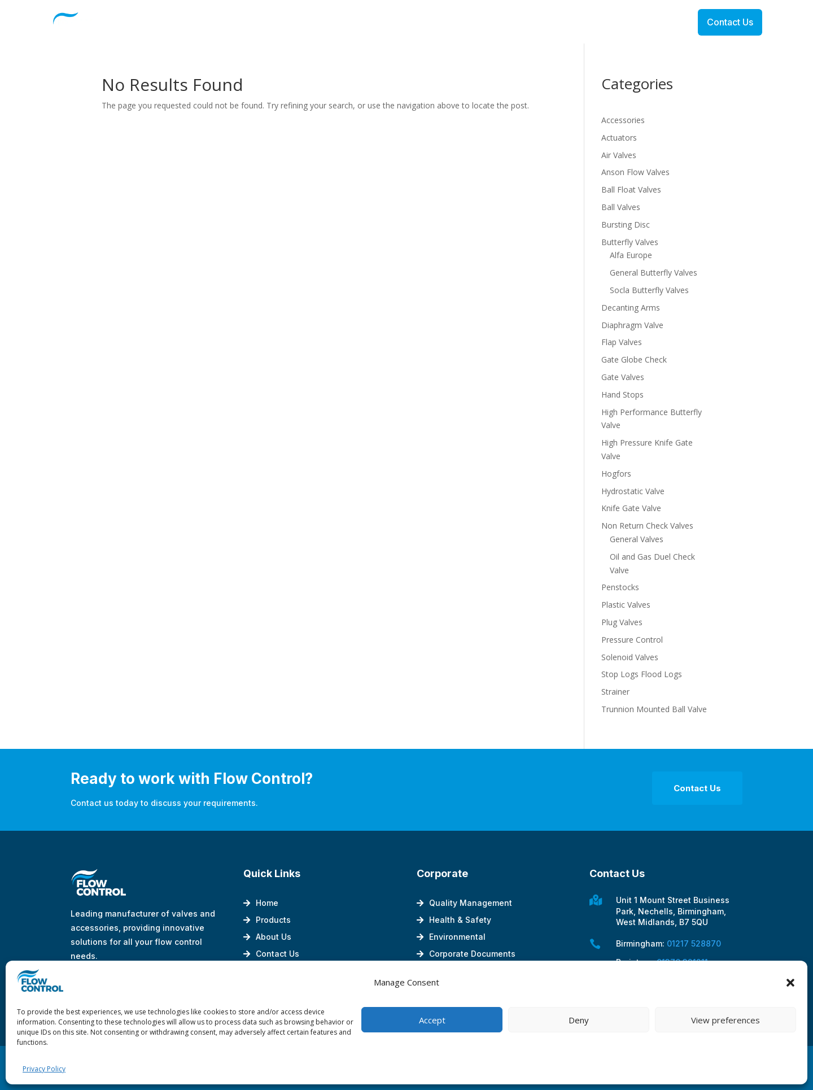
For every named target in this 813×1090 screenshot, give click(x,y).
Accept (432, 1020)
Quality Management (470, 903)
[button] (790, 982)
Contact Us (730, 22)
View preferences (725, 1020)
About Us (273, 937)
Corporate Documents (472, 954)
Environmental (457, 937)
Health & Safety (460, 920)
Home (267, 903)
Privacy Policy (44, 1069)
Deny (579, 1020)
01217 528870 (694, 943)
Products (273, 920)
